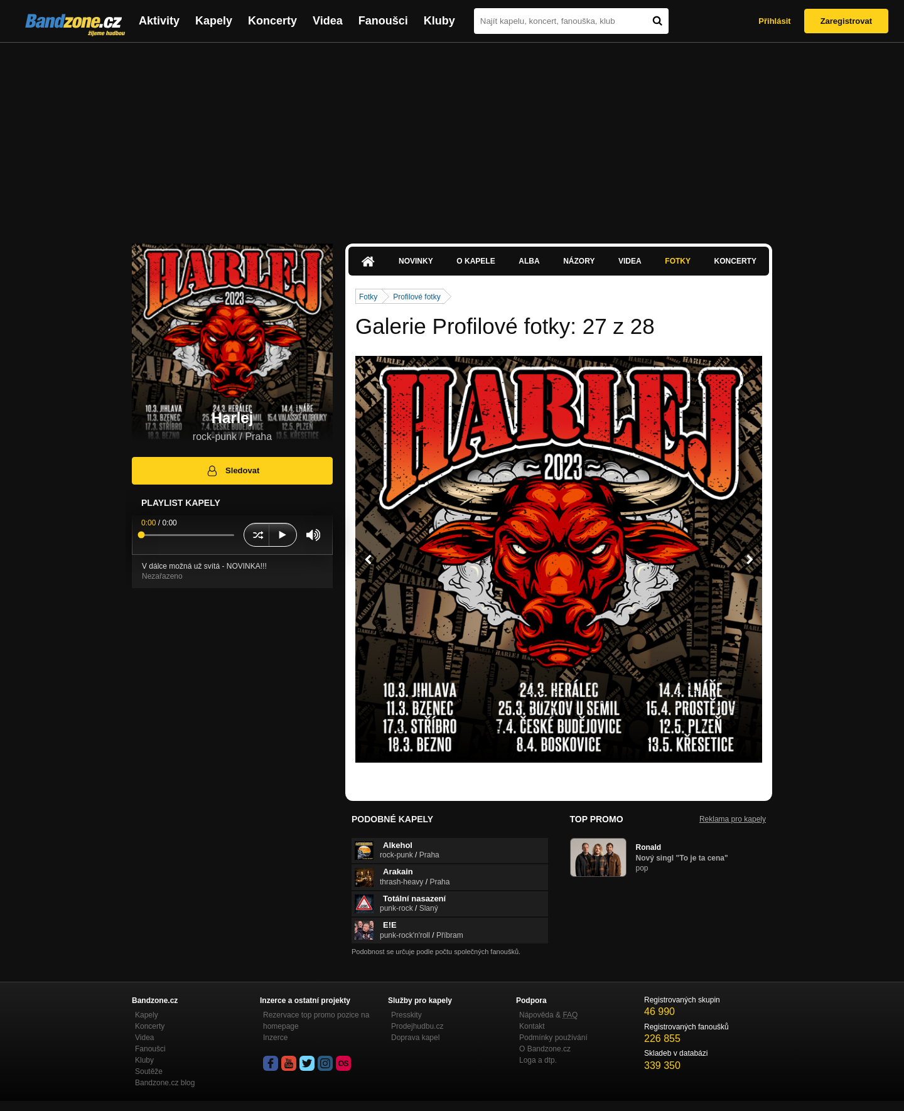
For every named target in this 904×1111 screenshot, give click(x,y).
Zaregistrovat (846, 21)
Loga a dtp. (538, 1060)
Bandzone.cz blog (165, 1082)
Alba (529, 261)
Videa (328, 20)
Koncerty (272, 20)
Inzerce (275, 1037)
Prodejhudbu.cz (417, 1026)
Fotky (678, 261)
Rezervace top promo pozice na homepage (316, 1021)
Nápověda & (548, 1015)
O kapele (475, 261)
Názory (579, 261)
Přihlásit (774, 21)
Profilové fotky (416, 297)
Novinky (416, 261)
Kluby (439, 20)
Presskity (406, 1015)
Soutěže (149, 1071)
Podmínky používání (553, 1037)
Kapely (213, 20)
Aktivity (159, 20)
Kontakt (532, 1026)
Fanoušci (383, 20)
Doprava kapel (415, 1037)
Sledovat (232, 471)
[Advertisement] (452, 137)
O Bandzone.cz (545, 1048)
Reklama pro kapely (732, 819)
